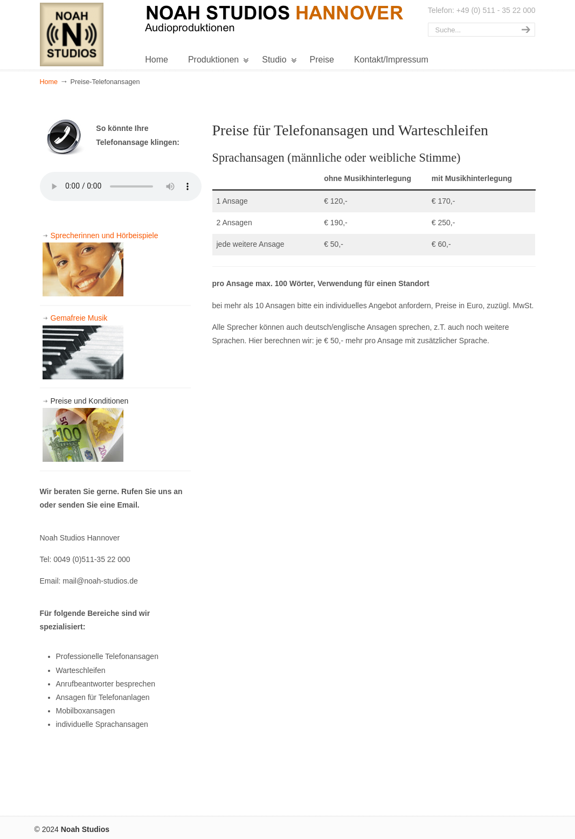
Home (49, 82)
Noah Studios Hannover (75, 33)
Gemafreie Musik (83, 346)
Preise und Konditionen (86, 429)
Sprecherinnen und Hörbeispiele (100, 263)
